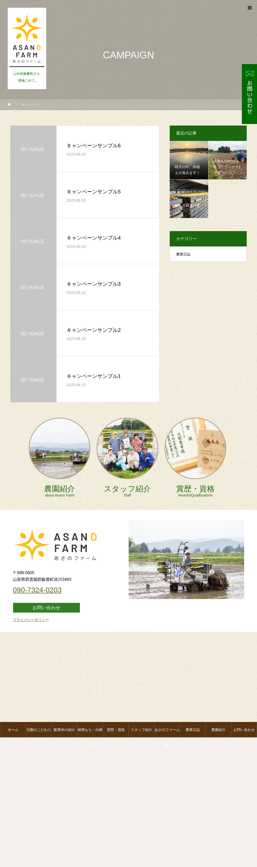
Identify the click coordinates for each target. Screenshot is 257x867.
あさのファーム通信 (167, 732)
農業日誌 (193, 730)
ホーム (13, 730)
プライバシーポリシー (31, 620)
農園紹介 (218, 730)
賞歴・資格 (116, 730)
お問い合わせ (244, 730)
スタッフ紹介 (141, 730)
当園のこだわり (38, 730)
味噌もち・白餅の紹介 (90, 732)
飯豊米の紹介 (64, 730)
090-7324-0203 (37, 590)
